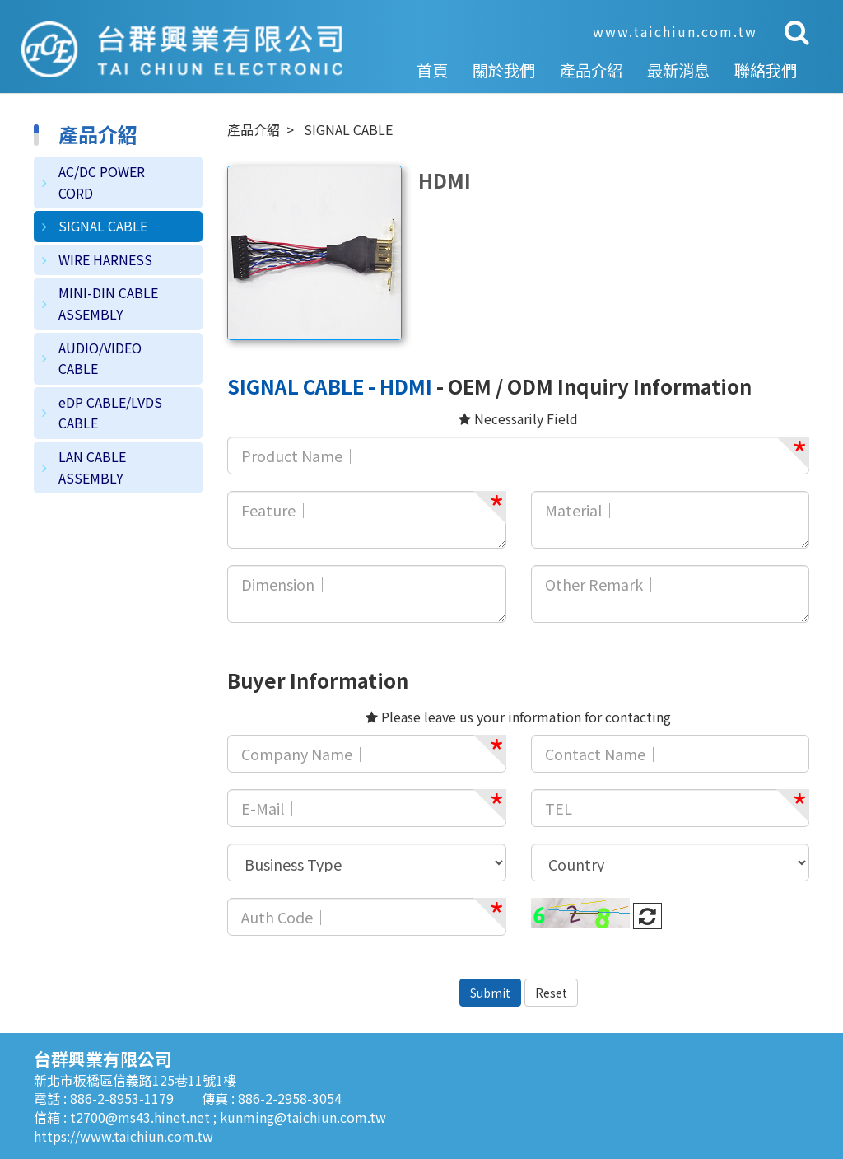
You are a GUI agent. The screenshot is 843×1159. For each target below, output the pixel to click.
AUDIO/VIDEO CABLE (100, 358)
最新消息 (678, 70)
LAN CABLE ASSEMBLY (92, 467)
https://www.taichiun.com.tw (123, 1136)
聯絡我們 (765, 70)
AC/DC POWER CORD (101, 182)
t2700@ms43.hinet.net (141, 1117)
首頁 (432, 70)
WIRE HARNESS (105, 259)
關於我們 (504, 70)
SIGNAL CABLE (102, 226)
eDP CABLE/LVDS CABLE (110, 412)
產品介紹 (591, 70)
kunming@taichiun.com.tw (303, 1117)
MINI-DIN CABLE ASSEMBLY (108, 303)
